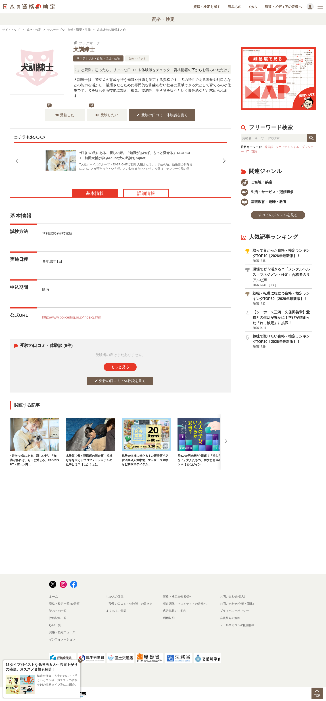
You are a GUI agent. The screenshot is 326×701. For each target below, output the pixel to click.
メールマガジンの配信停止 (237, 625)
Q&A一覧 (55, 625)
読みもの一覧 (58, 610)
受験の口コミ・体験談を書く (162, 115)
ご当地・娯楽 (256, 182)
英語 (254, 151)
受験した (64, 115)
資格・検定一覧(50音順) (64, 603)
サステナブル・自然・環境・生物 (98, 58)
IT (247, 151)
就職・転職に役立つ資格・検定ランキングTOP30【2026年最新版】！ (282, 298)
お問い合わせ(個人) (232, 596)
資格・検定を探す (206, 6)
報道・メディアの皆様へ (283, 6)
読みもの (234, 6)
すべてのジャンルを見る (278, 215)
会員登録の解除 (230, 618)
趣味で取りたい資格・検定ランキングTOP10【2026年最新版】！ (282, 341)
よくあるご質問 (116, 610)
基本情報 (95, 193)
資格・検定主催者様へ (177, 596)
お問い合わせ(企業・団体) (237, 603)
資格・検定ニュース (62, 632)
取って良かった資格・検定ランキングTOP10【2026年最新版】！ (282, 256)
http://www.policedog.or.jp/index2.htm (71, 317)
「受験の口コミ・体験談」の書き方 (129, 603)
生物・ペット (137, 58)
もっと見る (120, 367)
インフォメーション (62, 639)
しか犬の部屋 (114, 596)
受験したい (107, 115)
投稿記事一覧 (58, 618)
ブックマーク (87, 43)
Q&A (253, 6)
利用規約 (169, 618)
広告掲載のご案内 (174, 610)
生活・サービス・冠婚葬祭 (267, 192)
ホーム (53, 596)
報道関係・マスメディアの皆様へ (185, 603)
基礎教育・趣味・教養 (263, 202)
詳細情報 (146, 193)
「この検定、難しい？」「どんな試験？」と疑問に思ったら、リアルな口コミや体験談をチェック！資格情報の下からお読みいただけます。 (137, 70)
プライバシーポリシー (234, 610)
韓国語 (269, 147)
